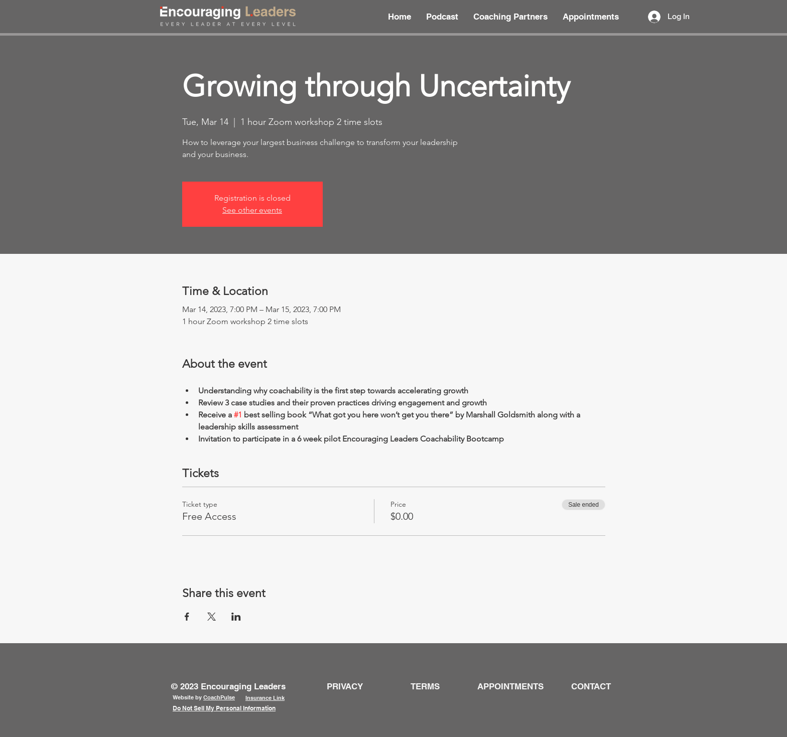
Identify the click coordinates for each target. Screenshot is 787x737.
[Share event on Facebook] (187, 617)
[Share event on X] (211, 617)
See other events (252, 210)
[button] (591, 686)
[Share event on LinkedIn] (236, 617)
